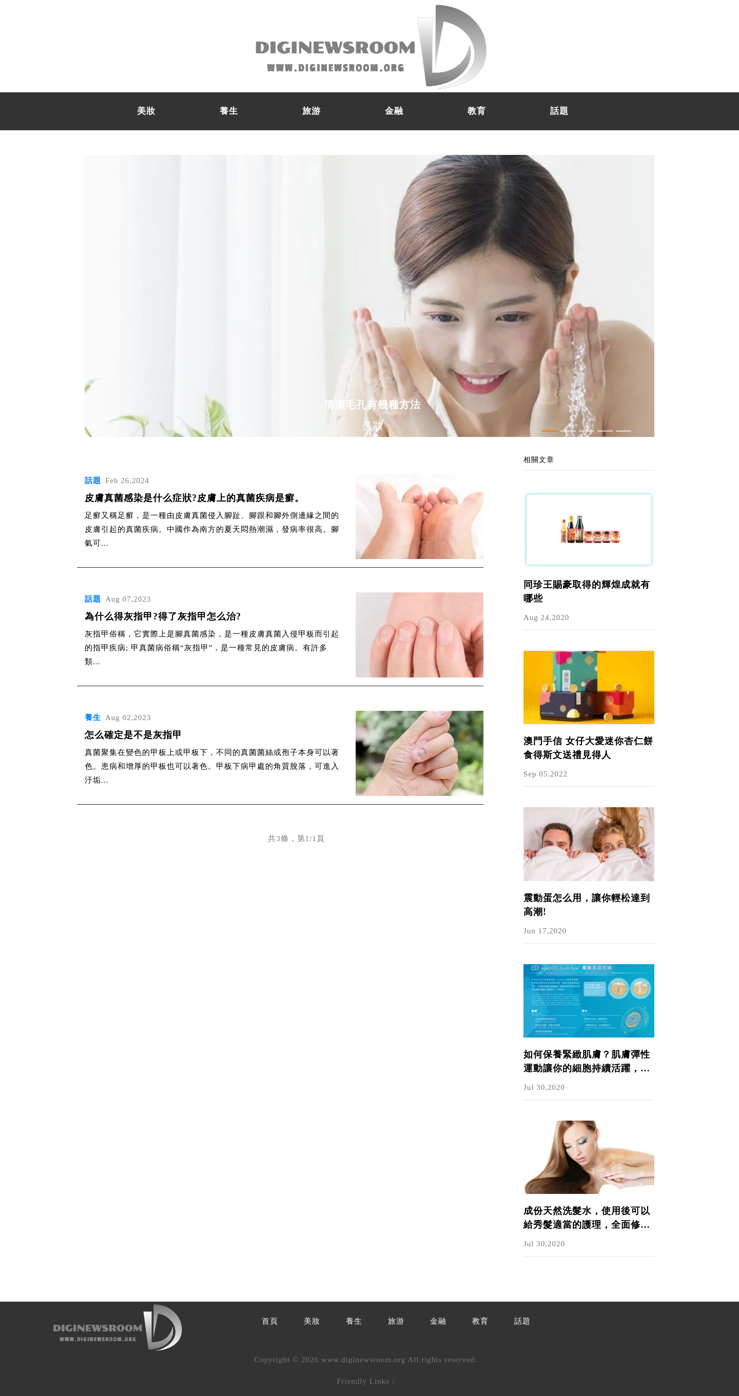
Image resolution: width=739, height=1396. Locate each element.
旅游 (311, 111)
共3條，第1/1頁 (296, 838)
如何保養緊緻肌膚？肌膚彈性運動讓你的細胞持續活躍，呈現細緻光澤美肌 (586, 1062)
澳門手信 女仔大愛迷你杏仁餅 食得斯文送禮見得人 (588, 748)
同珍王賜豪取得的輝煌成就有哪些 (586, 592)
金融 (394, 111)
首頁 (270, 1321)
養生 (229, 111)
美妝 (146, 111)
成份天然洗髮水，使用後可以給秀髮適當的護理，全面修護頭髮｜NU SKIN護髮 (586, 1219)
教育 (477, 111)
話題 (559, 111)
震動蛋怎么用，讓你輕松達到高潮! (586, 905)
